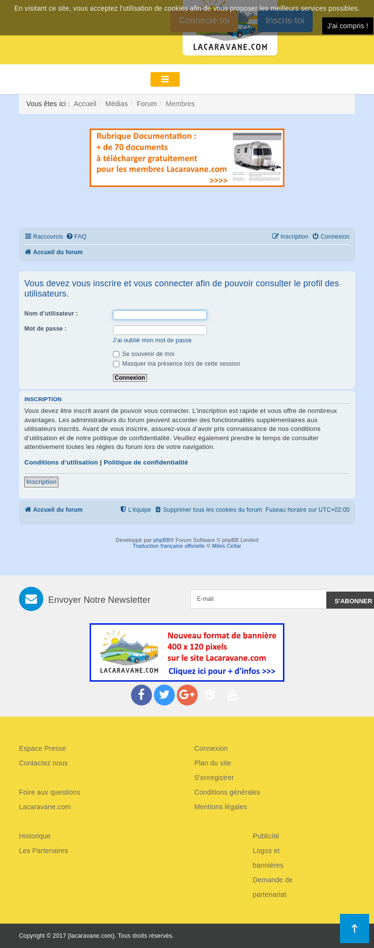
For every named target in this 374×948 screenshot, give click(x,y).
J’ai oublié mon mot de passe (152, 340)
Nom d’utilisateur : (51, 313)
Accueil (85, 104)
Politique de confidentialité (146, 462)
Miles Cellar (227, 546)
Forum (147, 104)
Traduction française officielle (169, 546)
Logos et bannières (268, 858)
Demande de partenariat (273, 887)
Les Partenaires (43, 851)
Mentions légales (220, 807)
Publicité (266, 836)
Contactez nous (43, 763)
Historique (35, 836)
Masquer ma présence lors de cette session (177, 363)
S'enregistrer (214, 777)
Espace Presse (42, 748)
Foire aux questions (49, 792)
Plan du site (212, 763)
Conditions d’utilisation (61, 462)
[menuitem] (76, 236)
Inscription (41, 481)
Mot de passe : (45, 328)
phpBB (161, 540)
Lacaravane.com (45, 807)
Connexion (211, 748)
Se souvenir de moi (144, 354)
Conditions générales (227, 792)
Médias (116, 104)
